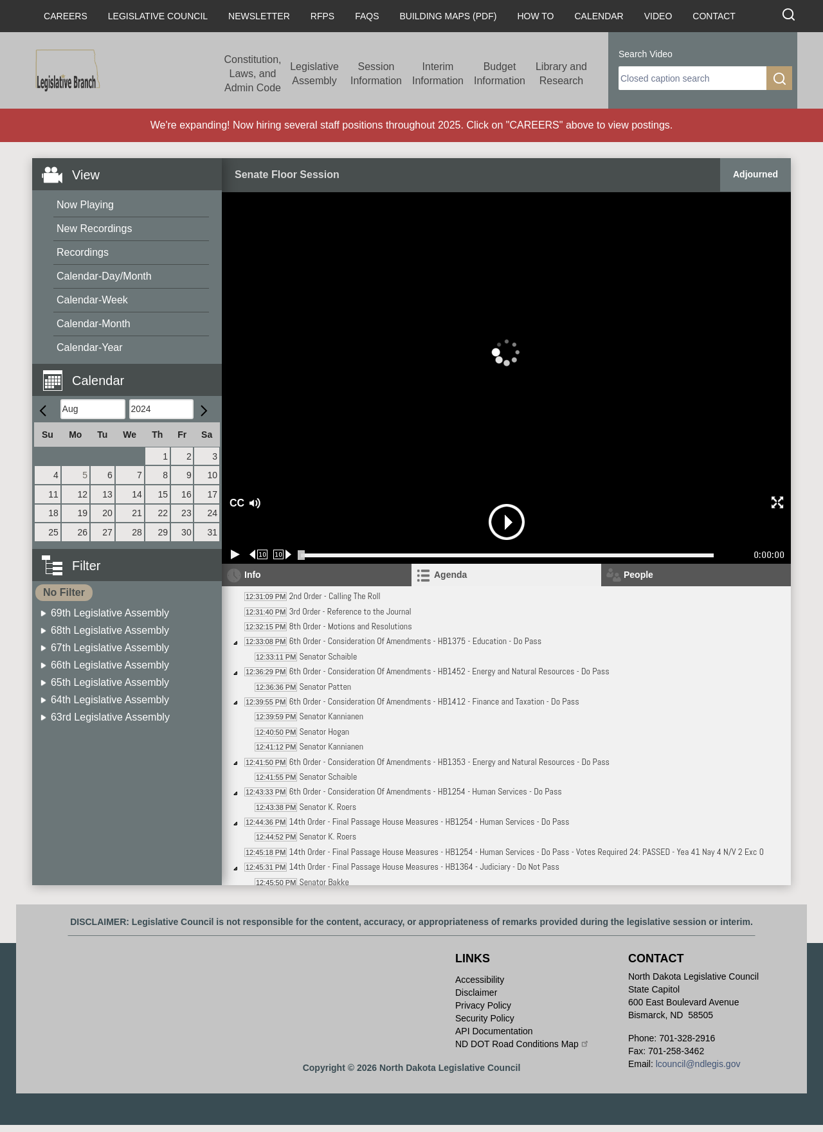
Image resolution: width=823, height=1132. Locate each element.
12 (83, 494)
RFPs (322, 16)
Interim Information (438, 73)
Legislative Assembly (314, 73)
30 (186, 532)
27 (107, 532)
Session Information (376, 73)
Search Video (646, 54)
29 (163, 532)
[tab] (506, 575)
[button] (132, 373)
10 (212, 475)
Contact (714, 16)
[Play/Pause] (235, 554)
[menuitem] (131, 205)
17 (212, 494)
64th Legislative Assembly (110, 699)
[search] (692, 78)
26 (83, 532)
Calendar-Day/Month (104, 276)
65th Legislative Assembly (110, 682)
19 (83, 513)
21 (137, 513)
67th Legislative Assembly (110, 647)
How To (535, 16)
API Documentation (494, 1031)
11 (53, 494)
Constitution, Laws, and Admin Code (253, 73)
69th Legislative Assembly (110, 612)
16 (186, 494)
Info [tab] (252, 575)
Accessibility (479, 980)
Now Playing (85, 204)
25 (53, 532)
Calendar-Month (94, 323)
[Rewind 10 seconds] (258, 554)
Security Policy (484, 1018)
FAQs (367, 16)
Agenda (450, 575)
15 (163, 494)
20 (107, 513)
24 (212, 513)
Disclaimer (476, 992)
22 (163, 513)
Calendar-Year (90, 347)
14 (137, 494)
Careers (65, 16)
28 (137, 532)
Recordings (83, 252)
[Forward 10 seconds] (282, 554)
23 (186, 513)
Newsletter (259, 16)
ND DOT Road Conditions (522, 1044)
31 (212, 532)
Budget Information (499, 73)
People (638, 575)
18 (53, 513)
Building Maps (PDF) (448, 16)
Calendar (598, 16)
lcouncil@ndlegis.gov (698, 1064)
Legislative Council (158, 16)
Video (658, 16)
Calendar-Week (92, 299)
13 (107, 494)
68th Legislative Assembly (110, 630)
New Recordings (94, 228)
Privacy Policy (483, 1005)
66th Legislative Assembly (110, 665)
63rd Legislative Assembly (110, 717)
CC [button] (235, 503)
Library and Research (561, 73)
